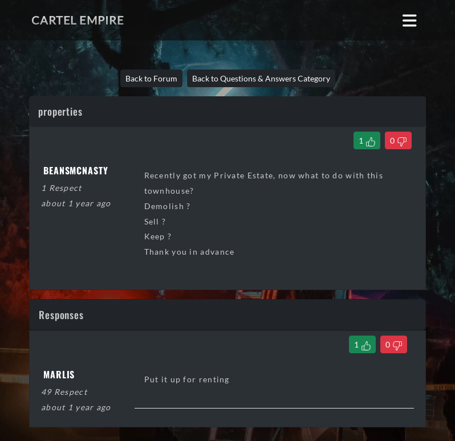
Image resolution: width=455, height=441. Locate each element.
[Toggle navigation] (409, 20)
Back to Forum (151, 78)
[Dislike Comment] (393, 344)
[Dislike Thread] (398, 140)
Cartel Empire (77, 20)
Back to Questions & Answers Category (261, 78)
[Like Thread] (367, 140)
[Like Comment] (362, 344)
